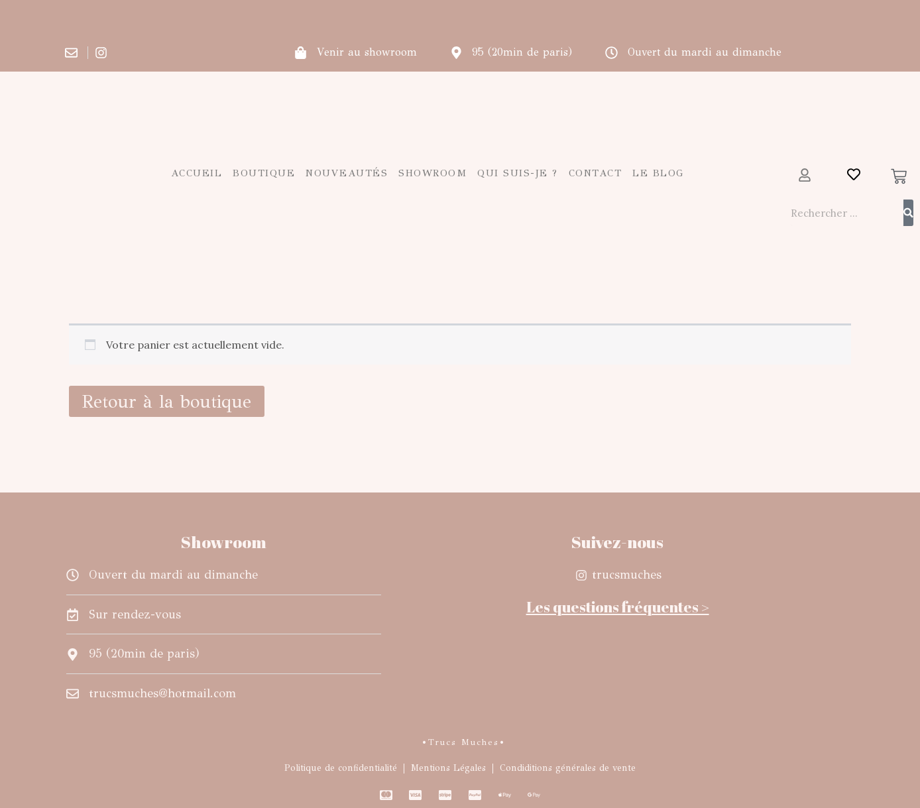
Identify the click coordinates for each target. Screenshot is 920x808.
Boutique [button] (264, 173)
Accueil (197, 173)
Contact (595, 173)
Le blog (658, 173)
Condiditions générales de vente (568, 768)
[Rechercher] (908, 213)
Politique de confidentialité (340, 768)
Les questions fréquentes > (617, 606)
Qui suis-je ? (517, 173)
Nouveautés (347, 173)
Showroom (432, 173)
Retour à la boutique (166, 401)
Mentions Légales (448, 768)
